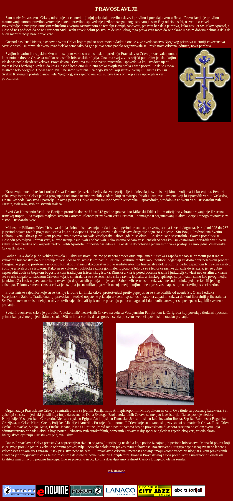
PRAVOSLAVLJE (116, 9)
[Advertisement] (116, 154)
